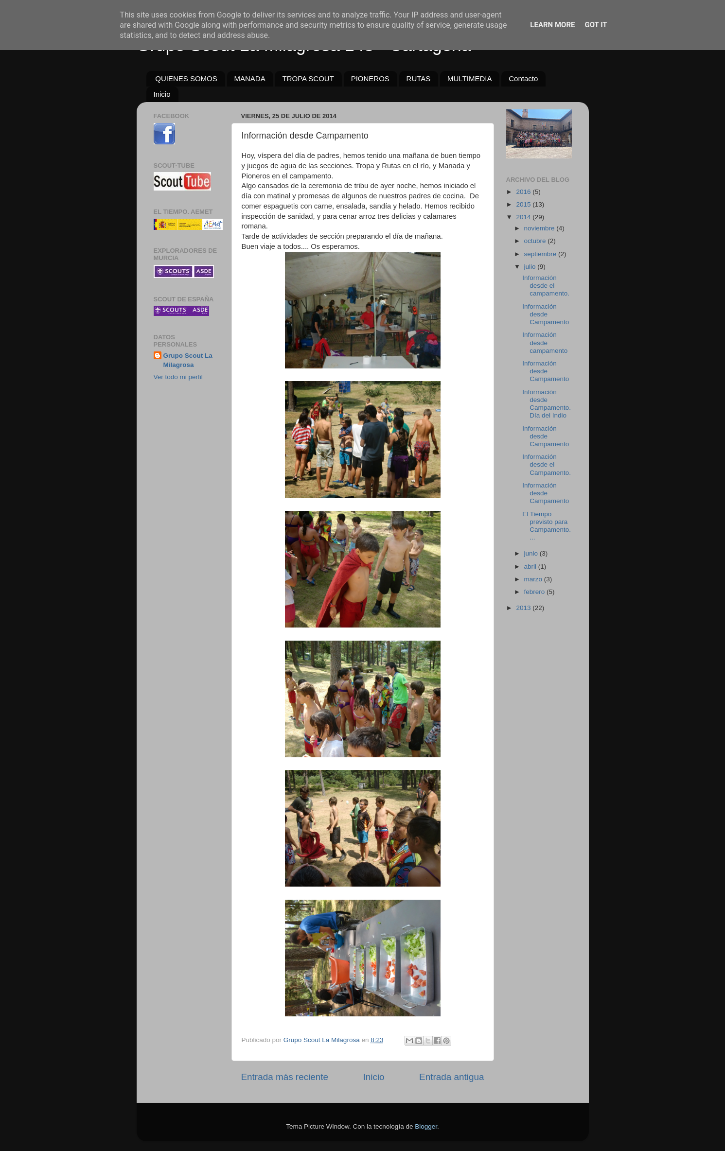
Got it (595, 24)
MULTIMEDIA (469, 78)
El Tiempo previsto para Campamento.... (546, 525)
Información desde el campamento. (545, 285)
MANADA (249, 78)
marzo (534, 579)
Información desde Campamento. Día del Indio (546, 403)
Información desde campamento (544, 342)
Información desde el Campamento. (546, 464)
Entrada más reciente (285, 1077)
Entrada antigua (451, 1077)
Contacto (523, 78)
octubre (536, 240)
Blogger (426, 1126)
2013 (524, 607)
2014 (524, 217)
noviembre (540, 228)
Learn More (552, 24)
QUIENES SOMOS (186, 78)
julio (531, 266)
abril (531, 566)
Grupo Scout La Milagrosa (187, 360)
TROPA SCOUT (308, 78)
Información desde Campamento (545, 314)
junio (532, 553)
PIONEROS (370, 78)
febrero (535, 591)
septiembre (541, 254)
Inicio (162, 94)
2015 (524, 204)
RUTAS (419, 78)
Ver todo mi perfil (178, 377)
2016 (524, 191)
